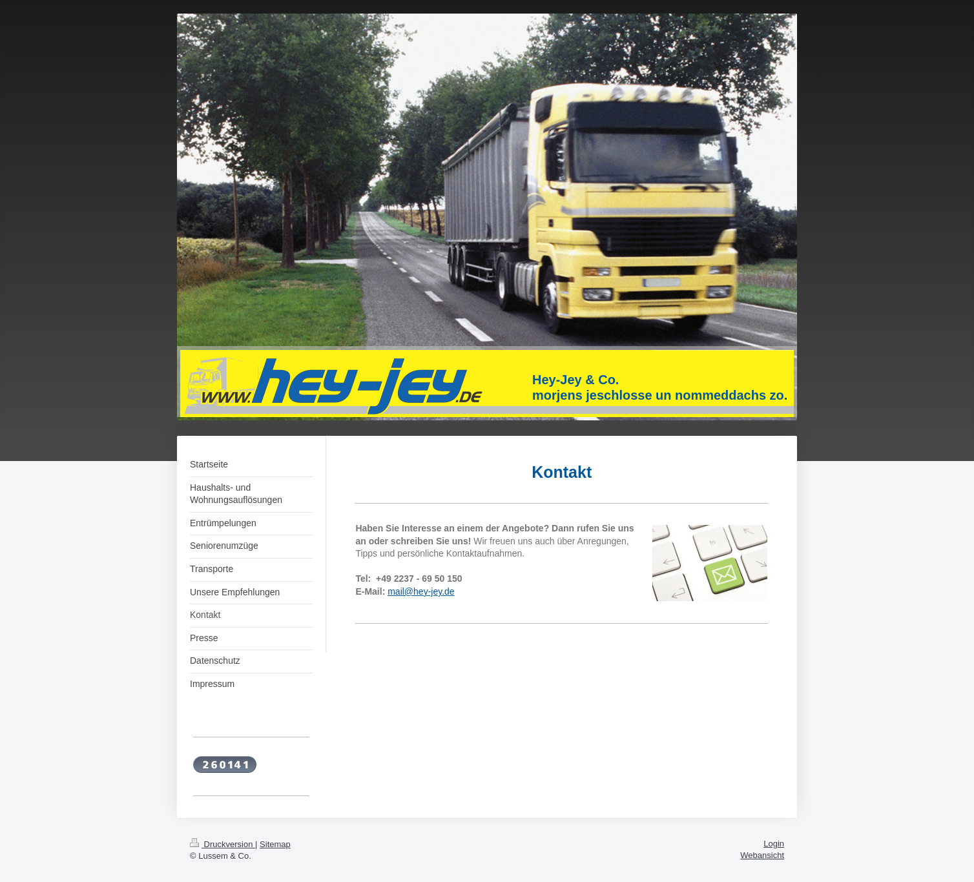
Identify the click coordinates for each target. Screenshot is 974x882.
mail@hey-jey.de (421, 591)
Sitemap (275, 844)
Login (773, 843)
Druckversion (222, 844)
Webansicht (762, 855)
